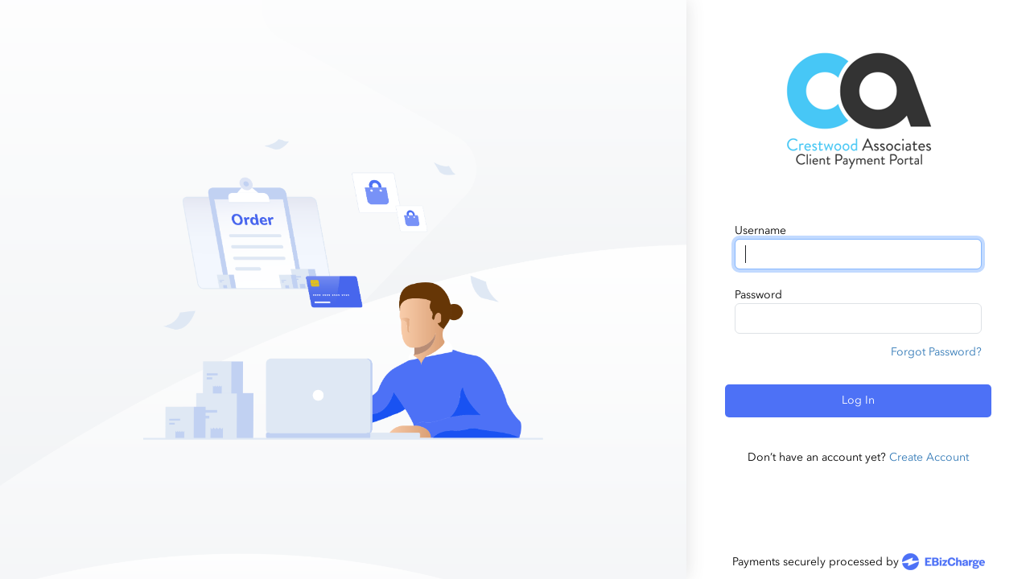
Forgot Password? (936, 352)
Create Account (929, 457)
